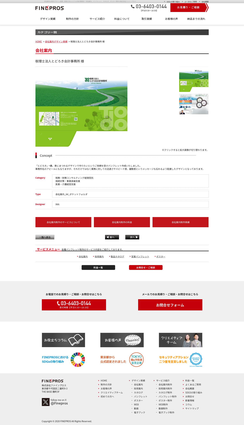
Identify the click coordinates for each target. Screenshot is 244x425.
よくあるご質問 (191, 1)
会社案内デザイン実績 (56, 41)
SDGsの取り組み (173, 1)
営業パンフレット (140, 256)
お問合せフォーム (170, 304)
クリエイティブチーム (112, 392)
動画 (136, 408)
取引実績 (147, 19)
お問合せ (189, 396)
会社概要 (205, 1)
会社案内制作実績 (181, 222)
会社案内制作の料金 (122, 222)
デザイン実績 (138, 380)
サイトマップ (192, 408)
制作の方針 (72, 19)
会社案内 (83, 256)
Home (104, 380)
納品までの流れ (196, 19)
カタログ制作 (165, 392)
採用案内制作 (165, 388)
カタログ (138, 392)
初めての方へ (107, 396)
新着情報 (189, 400)
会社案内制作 (165, 384)
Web (136, 404)
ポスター (160, 256)
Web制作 (163, 404)
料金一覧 (98, 267)
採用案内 (99, 256)
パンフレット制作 (167, 396)
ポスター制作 (165, 400)
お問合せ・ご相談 (145, 267)
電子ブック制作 (166, 412)
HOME (38, 41)
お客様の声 (171, 19)
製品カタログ (117, 256)
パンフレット (140, 396)
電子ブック (139, 412)
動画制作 (163, 408)
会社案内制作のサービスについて (63, 222)
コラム (188, 404)
